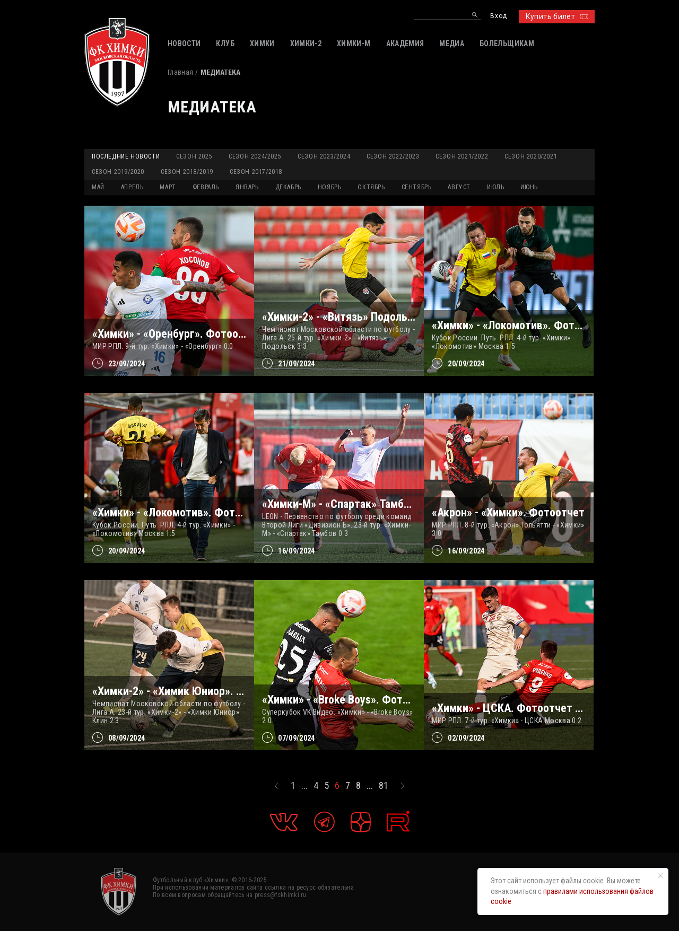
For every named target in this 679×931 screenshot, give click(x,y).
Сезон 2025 (194, 156)
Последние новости (126, 156)
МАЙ (98, 187)
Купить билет (557, 16)
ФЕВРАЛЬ (206, 187)
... (304, 786)
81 (383, 786)
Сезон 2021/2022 (462, 156)
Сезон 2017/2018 (256, 171)
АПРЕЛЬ (132, 187)
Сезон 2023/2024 (324, 156)
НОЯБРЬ (330, 187)
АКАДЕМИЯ (405, 43)
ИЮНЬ (528, 187)
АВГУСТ (459, 187)
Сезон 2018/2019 (187, 171)
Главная (180, 72)
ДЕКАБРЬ (288, 187)
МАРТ (168, 187)
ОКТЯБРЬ (371, 187)
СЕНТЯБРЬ (417, 187)
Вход (498, 16)
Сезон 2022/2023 (393, 156)
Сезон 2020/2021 (530, 156)
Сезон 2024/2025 (255, 156)
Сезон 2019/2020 (118, 171)
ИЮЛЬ (495, 187)
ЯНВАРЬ (247, 187)
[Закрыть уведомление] (660, 876)
